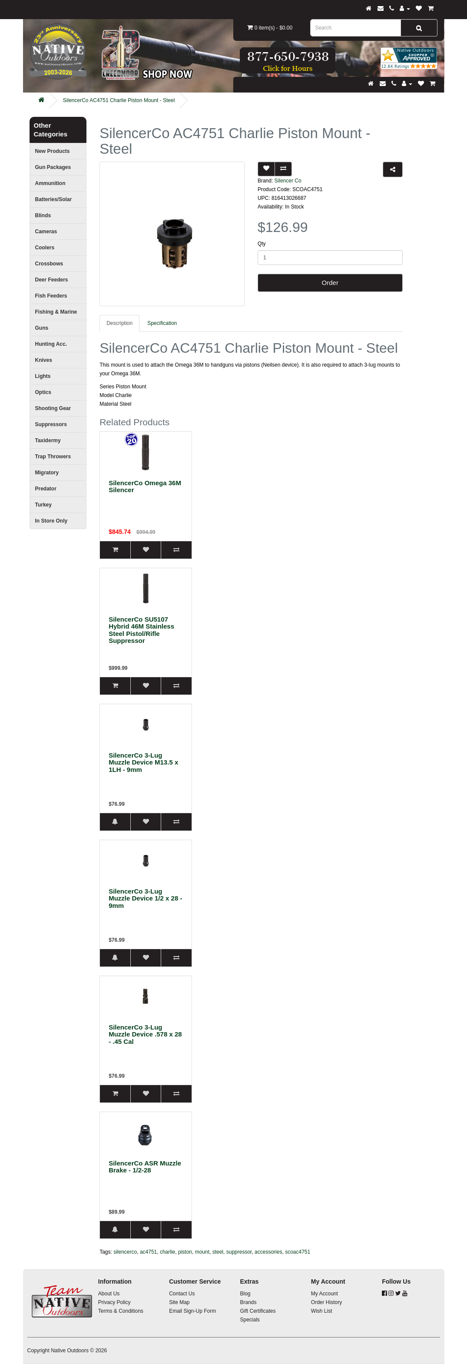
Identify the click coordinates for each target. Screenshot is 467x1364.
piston (185, 1252)
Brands (248, 1302)
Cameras (46, 231)
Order (330, 282)
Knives (43, 360)
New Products (52, 151)
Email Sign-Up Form (192, 1311)
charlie (167, 1252)
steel (217, 1252)
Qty (262, 244)
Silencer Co (288, 181)
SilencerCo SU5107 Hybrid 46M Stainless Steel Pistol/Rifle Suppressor (141, 630)
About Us (108, 1294)
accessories (268, 1252)
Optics (43, 392)
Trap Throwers (53, 457)
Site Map (179, 1302)
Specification (162, 323)
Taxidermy (48, 440)
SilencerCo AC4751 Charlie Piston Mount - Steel (119, 100)
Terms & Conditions (120, 1311)
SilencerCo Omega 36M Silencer (145, 486)
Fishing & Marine (56, 312)
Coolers (45, 248)
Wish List (321, 1311)
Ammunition (50, 183)
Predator (45, 489)
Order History (326, 1302)
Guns (42, 328)
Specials (249, 1320)
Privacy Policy (114, 1302)
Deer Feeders (51, 280)
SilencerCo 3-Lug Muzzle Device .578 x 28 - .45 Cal (145, 1034)
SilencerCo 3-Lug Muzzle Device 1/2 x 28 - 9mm (145, 898)
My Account (324, 1294)
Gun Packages (53, 167)
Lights (43, 376)
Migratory (47, 473)
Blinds (43, 215)
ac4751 (148, 1252)
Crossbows (49, 264)
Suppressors (51, 424)
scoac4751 (297, 1252)
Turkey (43, 505)
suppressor (239, 1252)
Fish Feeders (51, 296)
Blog (245, 1294)
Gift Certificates (257, 1311)
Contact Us (182, 1294)
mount (202, 1252)
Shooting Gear (53, 408)
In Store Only (51, 521)
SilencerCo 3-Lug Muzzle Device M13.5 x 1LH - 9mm (143, 762)
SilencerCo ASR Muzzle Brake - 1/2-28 (145, 1166)
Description (119, 323)
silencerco (125, 1252)
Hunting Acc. (51, 344)
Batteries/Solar (53, 199)
